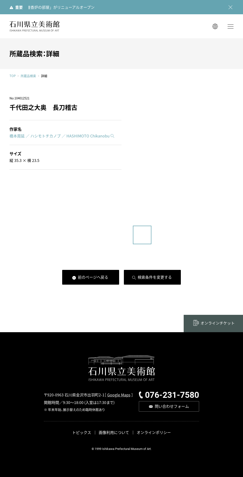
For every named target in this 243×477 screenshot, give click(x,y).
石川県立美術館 (34, 26)
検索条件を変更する (155, 277)
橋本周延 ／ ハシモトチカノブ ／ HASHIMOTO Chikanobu (59, 136)
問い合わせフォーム (172, 406)
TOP (12, 75)
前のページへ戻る (93, 277)
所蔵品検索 (28, 76)
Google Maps (118, 395)
